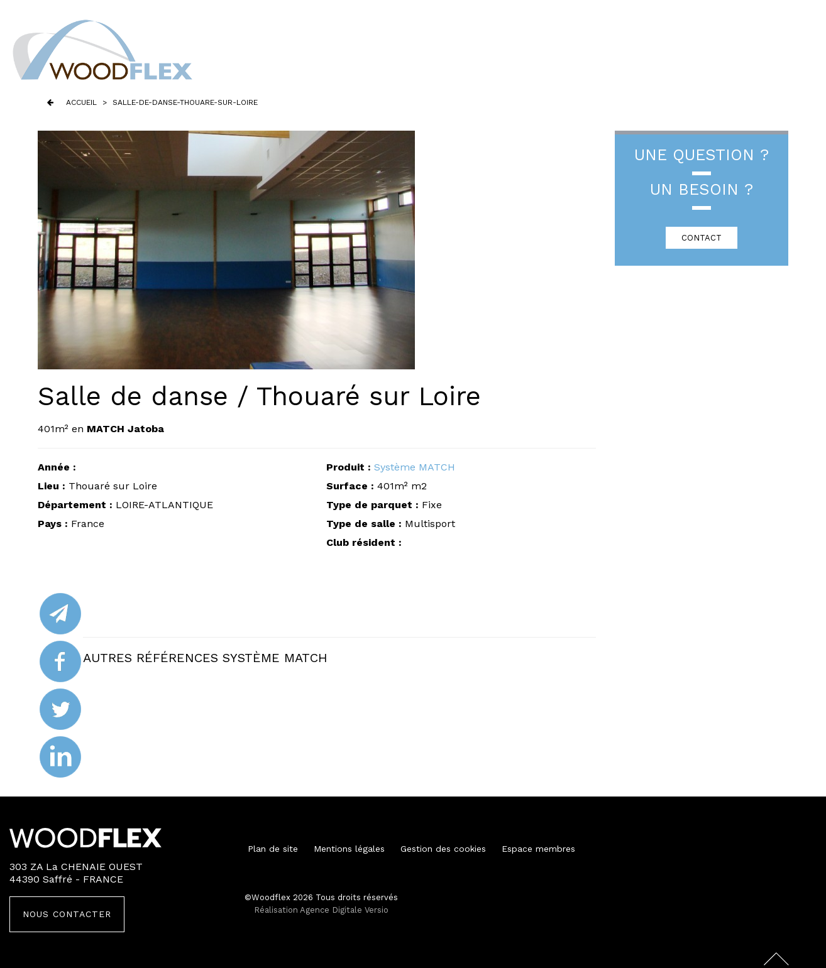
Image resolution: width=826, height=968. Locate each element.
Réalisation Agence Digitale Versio (321, 910)
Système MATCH (414, 467)
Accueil (81, 102)
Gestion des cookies (443, 849)
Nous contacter (67, 914)
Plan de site (273, 849)
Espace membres (538, 849)
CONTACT (701, 237)
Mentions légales (349, 849)
